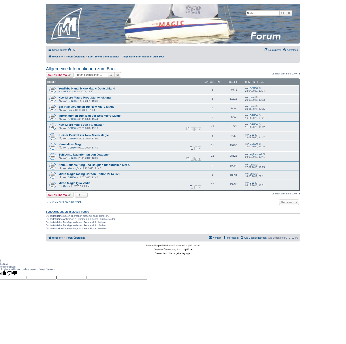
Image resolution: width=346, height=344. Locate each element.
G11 (252, 134)
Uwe (65, 186)
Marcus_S (73, 168)
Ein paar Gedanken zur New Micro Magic (86, 106)
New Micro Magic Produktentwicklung (84, 97)
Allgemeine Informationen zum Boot (81, 68)
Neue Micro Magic (70, 144)
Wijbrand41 (256, 154)
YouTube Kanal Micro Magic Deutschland (86, 88)
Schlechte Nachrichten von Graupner (84, 154)
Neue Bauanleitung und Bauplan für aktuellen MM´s (94, 165)
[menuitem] (72, 50)
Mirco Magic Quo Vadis (74, 183)
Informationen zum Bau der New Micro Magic (89, 115)
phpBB (161, 245)
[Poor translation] (12, 273)
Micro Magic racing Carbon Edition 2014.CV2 (89, 174)
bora (252, 97)
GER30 (67, 91)
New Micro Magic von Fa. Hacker (80, 124)
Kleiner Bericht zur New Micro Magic (83, 135)
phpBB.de (187, 249)
